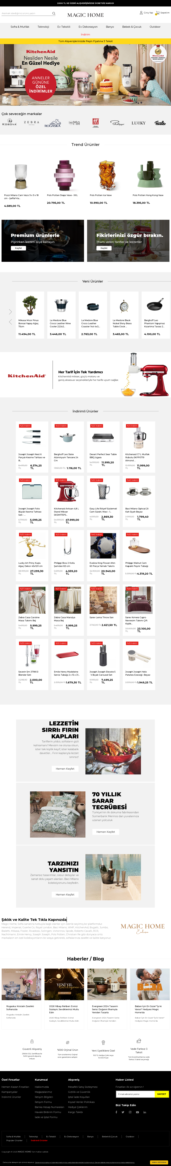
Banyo (90, 1136)
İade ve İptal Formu (46, 1117)
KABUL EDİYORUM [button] (159, 1162)
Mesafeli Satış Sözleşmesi (83, 1087)
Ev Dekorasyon (71, 1136)
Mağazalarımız (43, 1092)
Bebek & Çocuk (109, 1136)
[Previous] (14, 74)
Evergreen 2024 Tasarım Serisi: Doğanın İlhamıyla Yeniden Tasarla (105, 1009)
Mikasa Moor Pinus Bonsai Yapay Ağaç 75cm (28, 323)
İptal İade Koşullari (79, 1097)
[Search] (28, 13)
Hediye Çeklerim (78, 1107)
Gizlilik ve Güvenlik (79, 1092)
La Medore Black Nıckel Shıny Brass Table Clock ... (122, 323)
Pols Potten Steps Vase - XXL (62, 195)
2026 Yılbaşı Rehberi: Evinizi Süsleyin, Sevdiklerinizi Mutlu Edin (64, 1009)
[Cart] (162, 12)
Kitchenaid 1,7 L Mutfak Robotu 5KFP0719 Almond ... (137, 457)
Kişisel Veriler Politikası (81, 1102)
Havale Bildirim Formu (48, 1112)
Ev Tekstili (51, 1136)
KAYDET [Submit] (161, 1094)
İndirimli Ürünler (11, 1097)
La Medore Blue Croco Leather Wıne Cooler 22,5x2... (60, 323)
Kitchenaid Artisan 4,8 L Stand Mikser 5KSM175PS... (66, 511)
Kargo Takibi (75, 1112)
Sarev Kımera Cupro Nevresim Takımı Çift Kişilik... (136, 620)
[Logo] (85, 15)
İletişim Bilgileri (44, 1097)
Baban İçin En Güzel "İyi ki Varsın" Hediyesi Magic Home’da (148, 1009)
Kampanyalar (9, 1092)
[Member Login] (146, 12)
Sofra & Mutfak (13, 1136)
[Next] (156, 74)
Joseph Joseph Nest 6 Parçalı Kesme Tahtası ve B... (31, 457)
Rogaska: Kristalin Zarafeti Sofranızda (20, 1008)
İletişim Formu (43, 1102)
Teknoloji (33, 1136)
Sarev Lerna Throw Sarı (102, 617)
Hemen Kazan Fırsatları (15, 1087)
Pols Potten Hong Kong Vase (148, 195)
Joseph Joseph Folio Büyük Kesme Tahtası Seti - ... (29, 511)
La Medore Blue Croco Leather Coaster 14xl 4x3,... (90, 323)
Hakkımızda (42, 1087)
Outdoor (130, 1136)
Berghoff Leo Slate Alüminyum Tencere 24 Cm (66, 457)
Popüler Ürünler (14, 1140)
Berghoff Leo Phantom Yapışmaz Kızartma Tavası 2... (154, 323)
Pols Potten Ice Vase (101, 195)
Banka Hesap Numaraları (49, 1107)
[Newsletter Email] (142, 1094)
